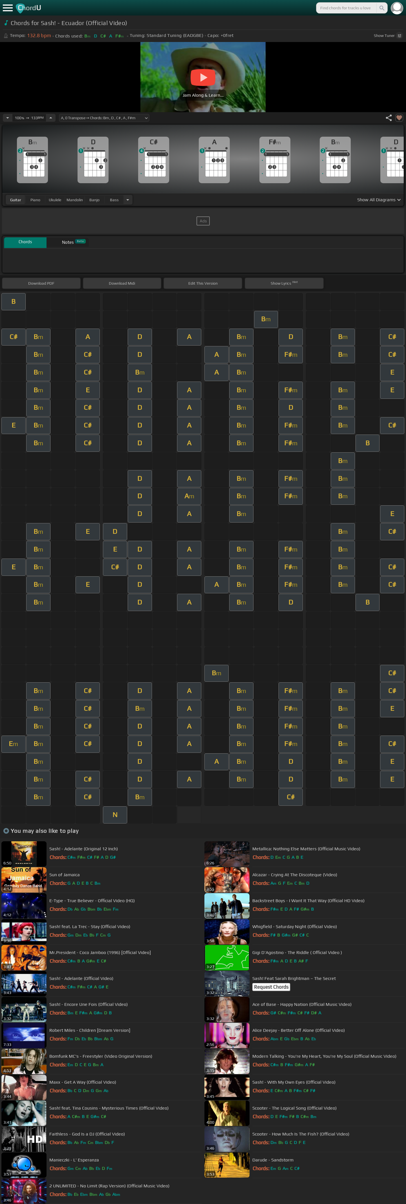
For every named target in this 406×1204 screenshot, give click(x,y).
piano (35, 200)
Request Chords (271, 987)
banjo (94, 200)
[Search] (381, 8)
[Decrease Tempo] (7, 118)
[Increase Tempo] (51, 118)
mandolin (75, 200)
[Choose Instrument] (127, 199)
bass (114, 200)
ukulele (55, 200)
